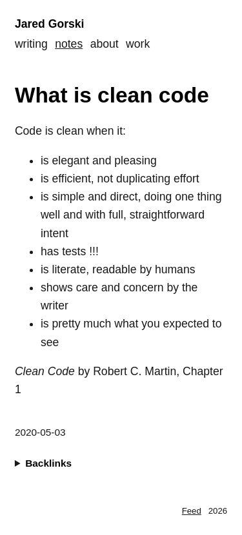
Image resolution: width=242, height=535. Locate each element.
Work (138, 43)
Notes (69, 43)
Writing (31, 43)
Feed (191, 511)
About (104, 43)
